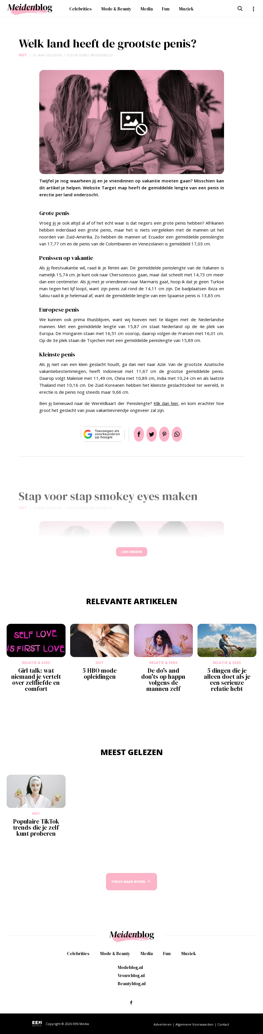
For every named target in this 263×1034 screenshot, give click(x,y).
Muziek (186, 9)
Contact (223, 1024)
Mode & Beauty (116, 9)
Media (147, 9)
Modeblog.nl (130, 967)
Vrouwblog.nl (131, 975)
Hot (23, 55)
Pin (166, 434)
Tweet (149, 434)
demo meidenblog (96, 55)
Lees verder (131, 554)
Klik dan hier (166, 403)
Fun (165, 9)
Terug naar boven (128, 887)
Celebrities (80, 9)
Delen (131, 434)
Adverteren (162, 1024)
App (183, 434)
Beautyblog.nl (132, 984)
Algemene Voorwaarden (194, 1024)
